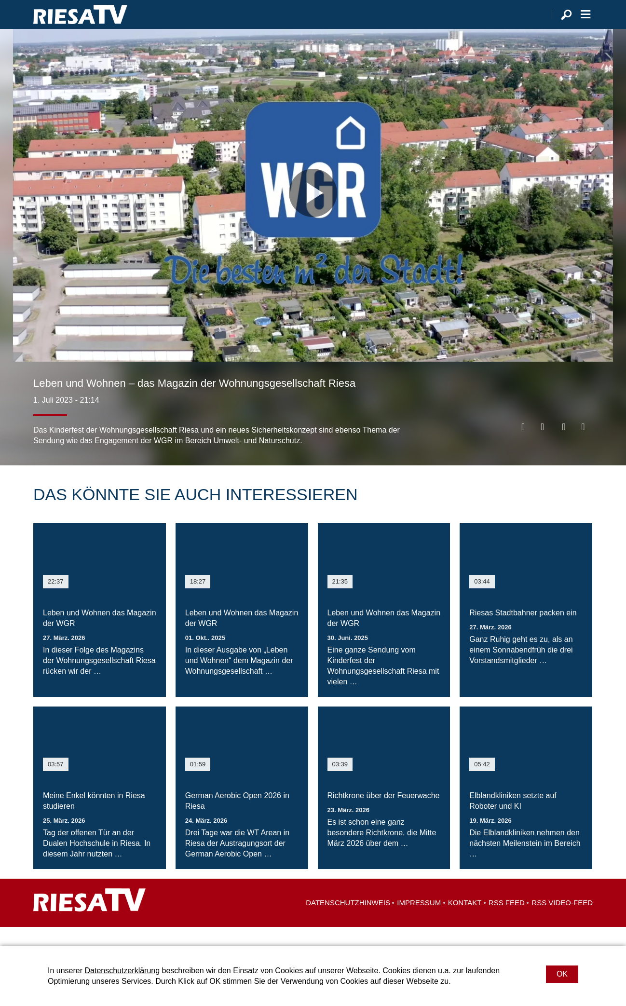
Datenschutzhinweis (348, 922)
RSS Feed (507, 922)
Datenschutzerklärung (122, 970)
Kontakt (465, 922)
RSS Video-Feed (562, 922)
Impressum (419, 922)
